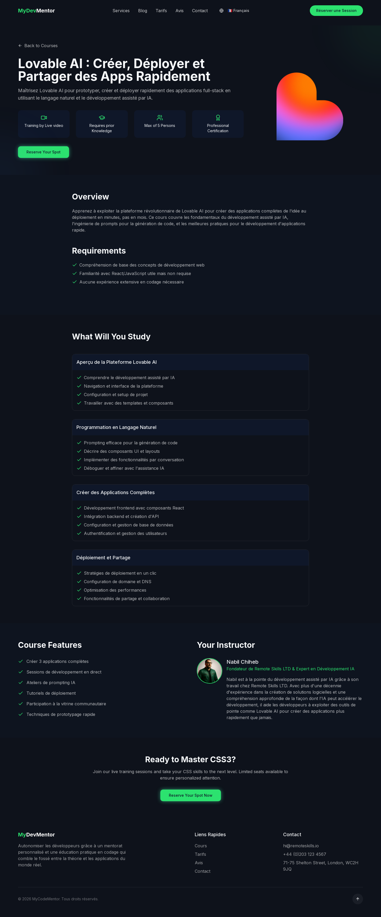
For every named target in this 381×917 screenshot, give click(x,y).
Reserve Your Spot (43, 152)
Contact (200, 10)
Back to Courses (38, 45)
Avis (179, 10)
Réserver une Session (336, 10)
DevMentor (36, 834)
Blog (142, 10)
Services (121, 10)
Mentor (36, 10)
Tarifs (161, 10)
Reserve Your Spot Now (190, 795)
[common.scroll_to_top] (357, 899)
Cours (201, 845)
